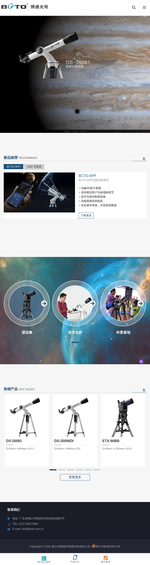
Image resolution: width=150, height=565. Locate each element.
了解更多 (86, 215)
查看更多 (75, 477)
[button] (67, 131)
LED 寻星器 (34, 166)
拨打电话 (106, 559)
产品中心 (75, 559)
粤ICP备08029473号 (106, 546)
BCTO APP (13, 166)
